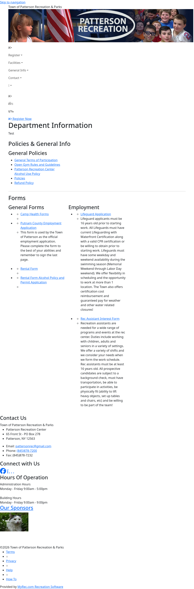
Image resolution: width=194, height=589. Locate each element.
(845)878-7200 (27, 451)
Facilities (14, 63)
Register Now (22, 119)
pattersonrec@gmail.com (33, 446)
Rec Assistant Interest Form (100, 319)
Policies (19, 178)
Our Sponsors (16, 507)
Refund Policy (24, 183)
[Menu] (11, 111)
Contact (13, 78)
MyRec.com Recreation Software (40, 587)
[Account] (18, 85)
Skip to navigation (12, 2)
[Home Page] (18, 47)
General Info (17, 70)
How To (11, 579)
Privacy (11, 561)
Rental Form (29, 269)
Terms (10, 552)
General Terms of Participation (36, 160)
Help (9, 570)
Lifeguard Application (96, 214)
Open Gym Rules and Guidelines (37, 165)
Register (14, 55)
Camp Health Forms (34, 214)
